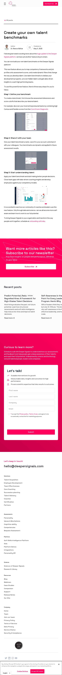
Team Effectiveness (11, 486)
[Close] (59, 664)
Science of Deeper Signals (14, 566)
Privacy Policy (9, 620)
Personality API (10, 553)
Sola (5, 544)
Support (7, 592)
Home (6, 611)
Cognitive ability (10, 524)
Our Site (7, 598)
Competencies (9, 527)
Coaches (7, 499)
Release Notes (9, 595)
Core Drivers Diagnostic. (40, 109)
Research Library (10, 569)
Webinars (7, 582)
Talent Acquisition (11, 480)
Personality (8, 518)
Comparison (8, 588)
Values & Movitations (12, 521)
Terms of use (33, 414)
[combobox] (6, 673)
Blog (5, 579)
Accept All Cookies (37, 671)
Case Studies (9, 585)
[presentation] (22, 423)
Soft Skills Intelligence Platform (16, 540)
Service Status (9, 630)
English (5, 673)
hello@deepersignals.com (24, 466)
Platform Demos (10, 547)
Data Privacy (9, 627)
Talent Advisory (10, 496)
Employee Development (13, 483)
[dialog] (31, 668)
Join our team (9, 617)
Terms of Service (10, 623)
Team (6, 614)
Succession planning (12, 492)
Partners (7, 505)
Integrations (9, 550)
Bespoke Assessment (12, 531)
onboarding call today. (37, 221)
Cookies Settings (22, 671)
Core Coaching (9, 489)
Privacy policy (23, 414)
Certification (9, 502)
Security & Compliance (13, 633)
